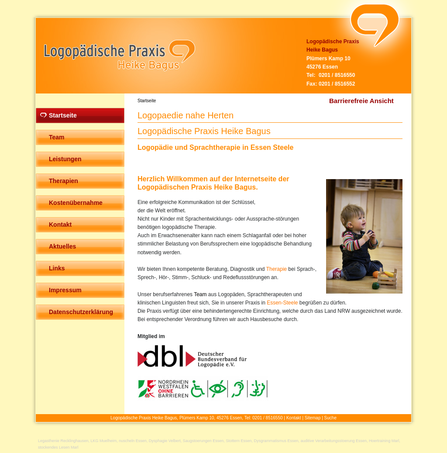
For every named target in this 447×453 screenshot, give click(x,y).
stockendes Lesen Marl (58, 447)
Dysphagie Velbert (165, 441)
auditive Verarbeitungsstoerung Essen (333, 441)
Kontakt (293, 417)
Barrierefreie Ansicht (361, 100)
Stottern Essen (238, 441)
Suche (330, 417)
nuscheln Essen (133, 441)
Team (200, 294)
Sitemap (313, 417)
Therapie (276, 269)
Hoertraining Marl (384, 441)
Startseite (147, 100)
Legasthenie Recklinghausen (63, 441)
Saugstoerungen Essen (203, 441)
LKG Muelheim (104, 441)
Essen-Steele (282, 303)
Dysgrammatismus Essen (276, 441)
